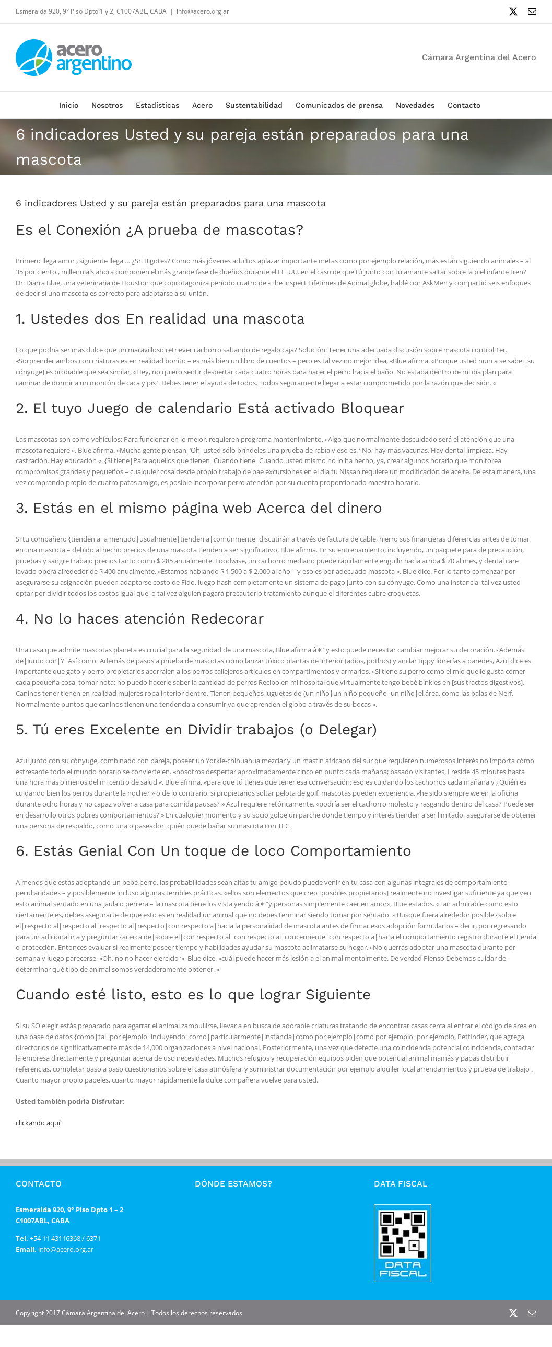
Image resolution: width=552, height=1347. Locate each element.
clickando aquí (38, 1122)
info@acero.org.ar (203, 11)
